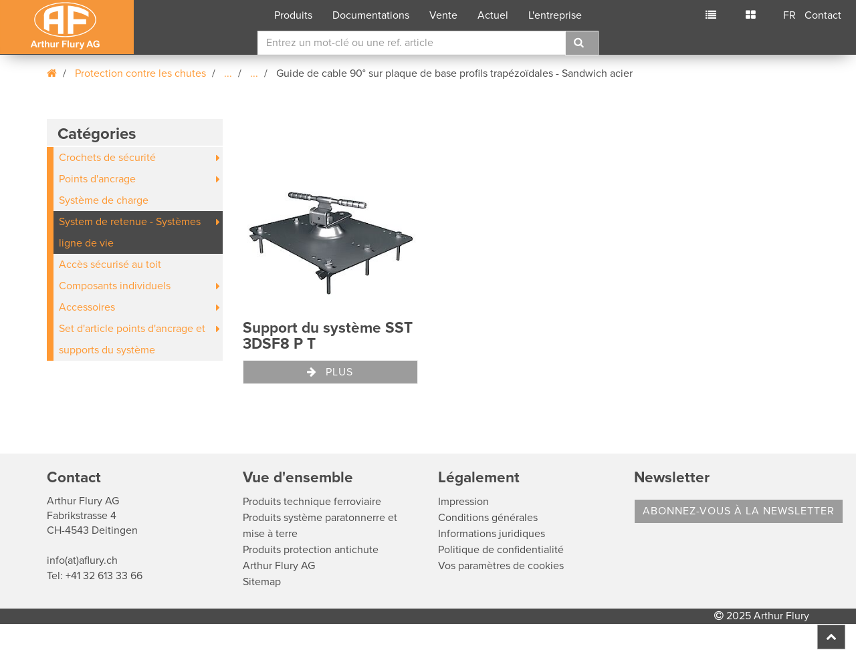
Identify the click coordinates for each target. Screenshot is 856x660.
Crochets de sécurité (107, 157)
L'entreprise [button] (555, 15)
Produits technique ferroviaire (312, 501)
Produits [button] (293, 15)
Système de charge (103, 200)
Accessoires (87, 307)
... (228, 73)
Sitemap (262, 582)
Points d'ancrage (97, 179)
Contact (823, 15)
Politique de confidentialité (501, 549)
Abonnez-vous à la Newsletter (739, 511)
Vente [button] (443, 15)
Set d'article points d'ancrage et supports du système (132, 339)
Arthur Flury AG (279, 565)
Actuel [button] (492, 15)
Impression (463, 501)
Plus (330, 372)
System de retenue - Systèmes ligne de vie (130, 232)
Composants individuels (115, 286)
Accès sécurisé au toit (110, 264)
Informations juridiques (491, 533)
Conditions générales (488, 517)
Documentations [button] (370, 15)
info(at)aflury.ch (82, 560)
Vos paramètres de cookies (501, 565)
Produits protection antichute (311, 549)
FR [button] (789, 15)
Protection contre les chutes (140, 73)
